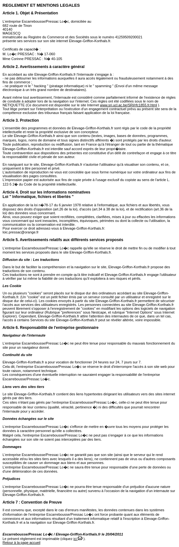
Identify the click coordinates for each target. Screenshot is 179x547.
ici (78, 539)
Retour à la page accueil (21, 542)
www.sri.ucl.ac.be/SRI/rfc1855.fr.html (128, 105)
